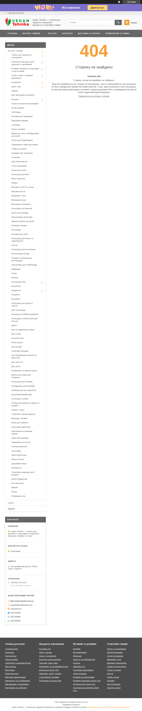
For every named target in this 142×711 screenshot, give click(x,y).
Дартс (14, 325)
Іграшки (14, 99)
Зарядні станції (114, 688)
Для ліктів (15, 366)
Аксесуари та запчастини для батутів (24, 319)
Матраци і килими (19, 418)
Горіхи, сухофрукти (47, 656)
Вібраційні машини (19, 121)
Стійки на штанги (18, 149)
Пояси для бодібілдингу (22, 140)
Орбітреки (16, 112)
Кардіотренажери (115, 652)
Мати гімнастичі (18, 179)
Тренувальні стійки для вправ (24, 145)
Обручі (14, 183)
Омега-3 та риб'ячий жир (84, 659)
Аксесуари (16, 230)
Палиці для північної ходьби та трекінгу (25, 404)
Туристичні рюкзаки (20, 438)
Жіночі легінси (17, 459)
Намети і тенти (17, 410)
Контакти (67, 33)
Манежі (14, 487)
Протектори (16, 347)
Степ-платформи (19, 166)
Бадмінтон (16, 290)
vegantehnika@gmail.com (21, 605)
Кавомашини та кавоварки (17, 684)
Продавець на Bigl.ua (71, 705)
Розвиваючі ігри (18, 496)
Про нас (52, 33)
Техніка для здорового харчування (21, 56)
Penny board (16, 342)
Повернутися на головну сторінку (93, 96)
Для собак (16, 334)
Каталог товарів (31, 33)
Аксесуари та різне (19, 399)
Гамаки (14, 91)
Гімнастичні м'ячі (18, 170)
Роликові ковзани (19, 225)
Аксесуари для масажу (21, 208)
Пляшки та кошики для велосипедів (21, 259)
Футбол (14, 278)
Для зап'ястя (17, 362)
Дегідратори (10, 656)
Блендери (9, 652)
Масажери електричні (21, 204)
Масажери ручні (18, 200)
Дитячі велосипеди (19, 213)
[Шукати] (118, 22)
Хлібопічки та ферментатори (18, 663)
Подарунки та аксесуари (50, 681)
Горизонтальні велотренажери (24, 104)
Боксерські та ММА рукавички (24, 314)
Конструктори (17, 483)
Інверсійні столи (18, 196)
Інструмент (16, 82)
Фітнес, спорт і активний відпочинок (22, 76)
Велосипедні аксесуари (21, 217)
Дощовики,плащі (18, 464)
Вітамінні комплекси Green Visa (87, 681)
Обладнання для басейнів (23, 386)
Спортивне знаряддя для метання (22, 473)
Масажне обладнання (116, 663)
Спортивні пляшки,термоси (23, 414)
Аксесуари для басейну (22, 382)
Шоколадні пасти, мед (49, 670)
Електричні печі (12, 674)
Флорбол (15, 295)
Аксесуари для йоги (20, 174)
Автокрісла (16, 468)
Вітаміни (76, 649)
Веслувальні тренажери (22, 116)
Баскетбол (16, 286)
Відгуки (11, 509)
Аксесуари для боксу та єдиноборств (22, 239)
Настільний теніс (18, 282)
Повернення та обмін (117, 33)
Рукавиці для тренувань (22, 153)
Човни (14, 273)
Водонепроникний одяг (21, 394)
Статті (11, 503)
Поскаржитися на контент (97, 707)
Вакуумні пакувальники (15, 677)
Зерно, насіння (45, 652)
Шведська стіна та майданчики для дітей (25, 134)
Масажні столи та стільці (22, 187)
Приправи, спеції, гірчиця (50, 674)
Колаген (76, 663)
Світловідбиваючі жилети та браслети (24, 356)
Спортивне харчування (83, 670)
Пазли (14, 492)
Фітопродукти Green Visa (84, 684)
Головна (12, 33)
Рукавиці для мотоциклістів (23, 390)
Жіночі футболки (18, 455)
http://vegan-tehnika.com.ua (21, 601)
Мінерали (77, 656)
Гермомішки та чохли (20, 442)
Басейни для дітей (19, 234)
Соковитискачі (11, 649)
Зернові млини (11, 659)
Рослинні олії (45, 649)
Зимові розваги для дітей (22, 221)
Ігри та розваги (113, 684)
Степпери (15, 125)
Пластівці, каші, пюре (48, 663)
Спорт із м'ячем (114, 670)
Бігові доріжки (17, 108)
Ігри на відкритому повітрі (22, 330)
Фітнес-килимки (18, 129)
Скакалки (15, 157)
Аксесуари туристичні (21, 427)
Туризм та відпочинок (116, 667)
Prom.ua (84, 702)
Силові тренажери (115, 656)
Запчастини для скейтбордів (24, 265)
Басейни (110, 681)
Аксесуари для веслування (23, 249)
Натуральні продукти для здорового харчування (22, 63)
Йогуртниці (10, 670)
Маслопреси (10, 667)
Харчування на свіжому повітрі (21, 432)
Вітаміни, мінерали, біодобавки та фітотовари (25, 70)
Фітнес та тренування (116, 649)
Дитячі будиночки (19, 479)
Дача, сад (16, 86)
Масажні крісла (18, 191)
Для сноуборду (18, 310)
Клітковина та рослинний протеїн (53, 667)
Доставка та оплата (89, 33)
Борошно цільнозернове (50, 659)
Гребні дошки (113, 677)
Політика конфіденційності (119, 707)
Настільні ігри (17, 338)
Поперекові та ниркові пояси (24, 371)
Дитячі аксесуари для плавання (21, 376)
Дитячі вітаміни (79, 674)
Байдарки (15, 269)
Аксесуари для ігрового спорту (22, 304)
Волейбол (15, 299)
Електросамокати (19, 446)
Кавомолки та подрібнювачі (17, 681)
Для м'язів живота (19, 161)
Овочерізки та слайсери (15, 688)
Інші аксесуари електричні (23, 95)
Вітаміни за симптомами (83, 677)
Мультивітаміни (80, 652)
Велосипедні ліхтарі (20, 254)
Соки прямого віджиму (49, 677)
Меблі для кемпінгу (19, 423)
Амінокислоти (79, 667)
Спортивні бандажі (19, 351)
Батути (14, 245)
